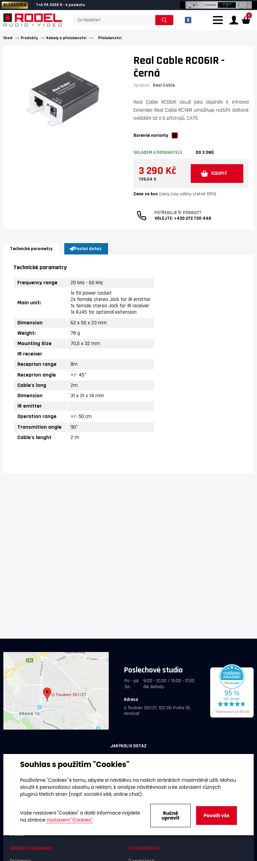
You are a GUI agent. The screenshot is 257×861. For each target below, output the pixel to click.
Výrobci (17, 836)
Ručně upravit (170, 815)
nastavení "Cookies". (70, 820)
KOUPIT (215, 176)
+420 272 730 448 (192, 222)
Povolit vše (216, 815)
